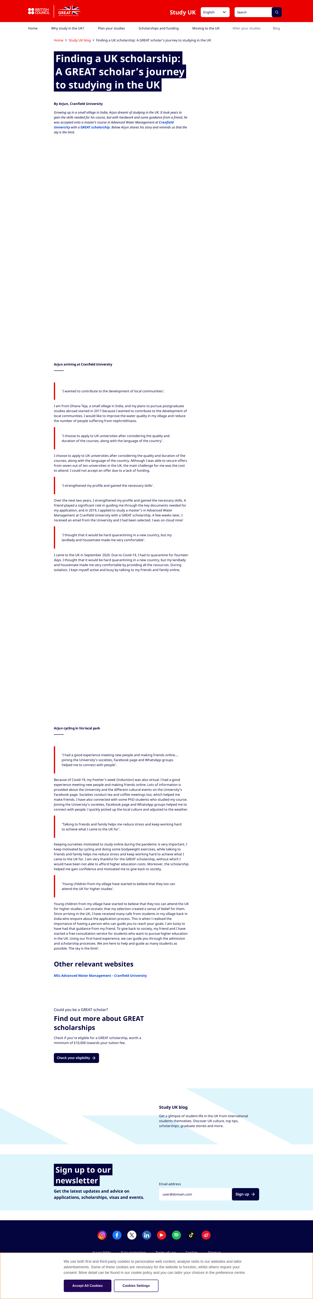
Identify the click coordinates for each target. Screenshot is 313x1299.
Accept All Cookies (87, 1285)
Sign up (242, 1194)
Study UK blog (81, 40)
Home (60, 40)
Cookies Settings (136, 1285)
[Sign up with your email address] (195, 1194)
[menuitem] (32, 28)
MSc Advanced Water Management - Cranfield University (100, 975)
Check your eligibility (73, 1058)
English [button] (209, 12)
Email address (170, 1184)
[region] (156, 1276)
